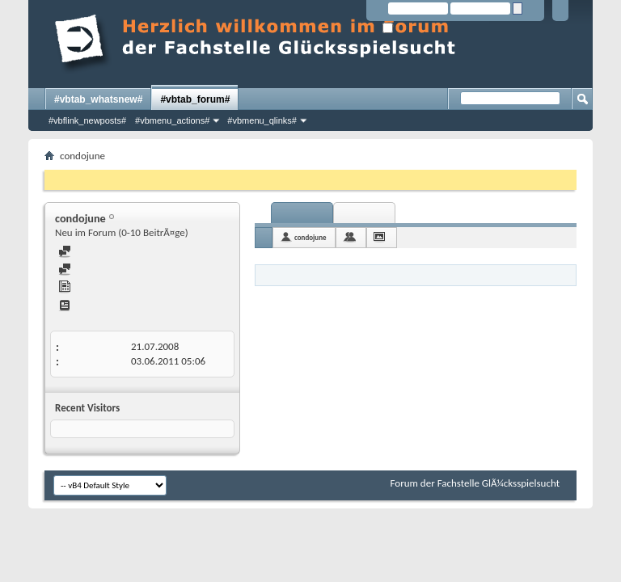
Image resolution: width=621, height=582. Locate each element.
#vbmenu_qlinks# (262, 120)
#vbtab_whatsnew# (98, 99)
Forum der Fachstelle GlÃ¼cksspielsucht (475, 483)
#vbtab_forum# (195, 99)
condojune (310, 237)
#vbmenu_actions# (172, 120)
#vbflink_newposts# (87, 120)
